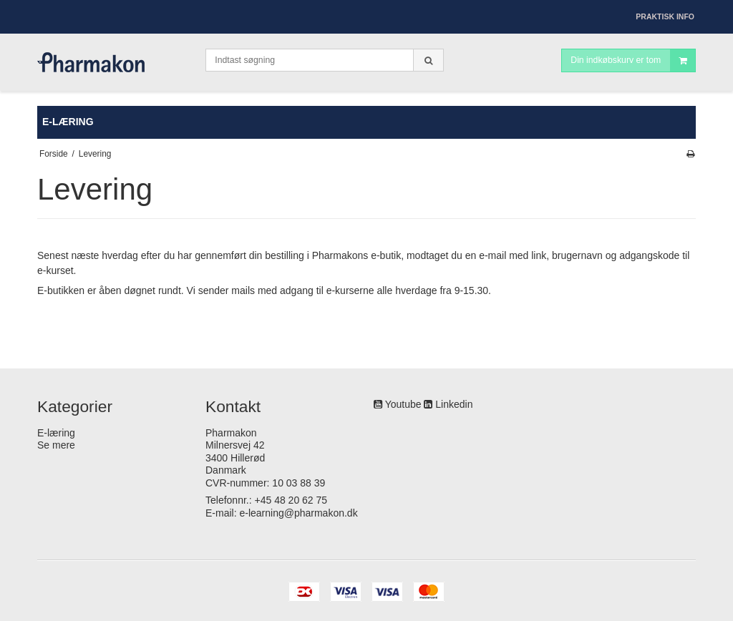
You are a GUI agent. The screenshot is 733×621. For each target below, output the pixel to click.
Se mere (56, 445)
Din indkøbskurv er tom (633, 60)
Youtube (403, 404)
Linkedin (453, 404)
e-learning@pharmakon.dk (298, 513)
